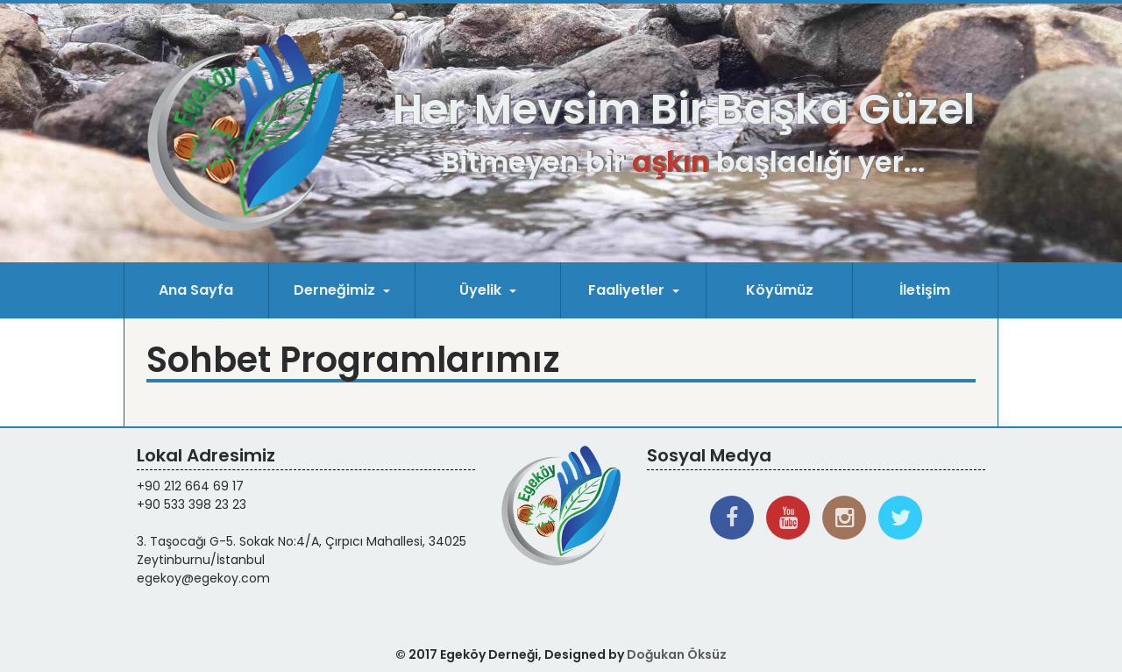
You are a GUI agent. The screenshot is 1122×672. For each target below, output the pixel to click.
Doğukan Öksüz (677, 654)
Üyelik (482, 290)
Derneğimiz (336, 290)
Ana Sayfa (196, 290)
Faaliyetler (628, 290)
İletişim (924, 290)
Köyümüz (779, 290)
